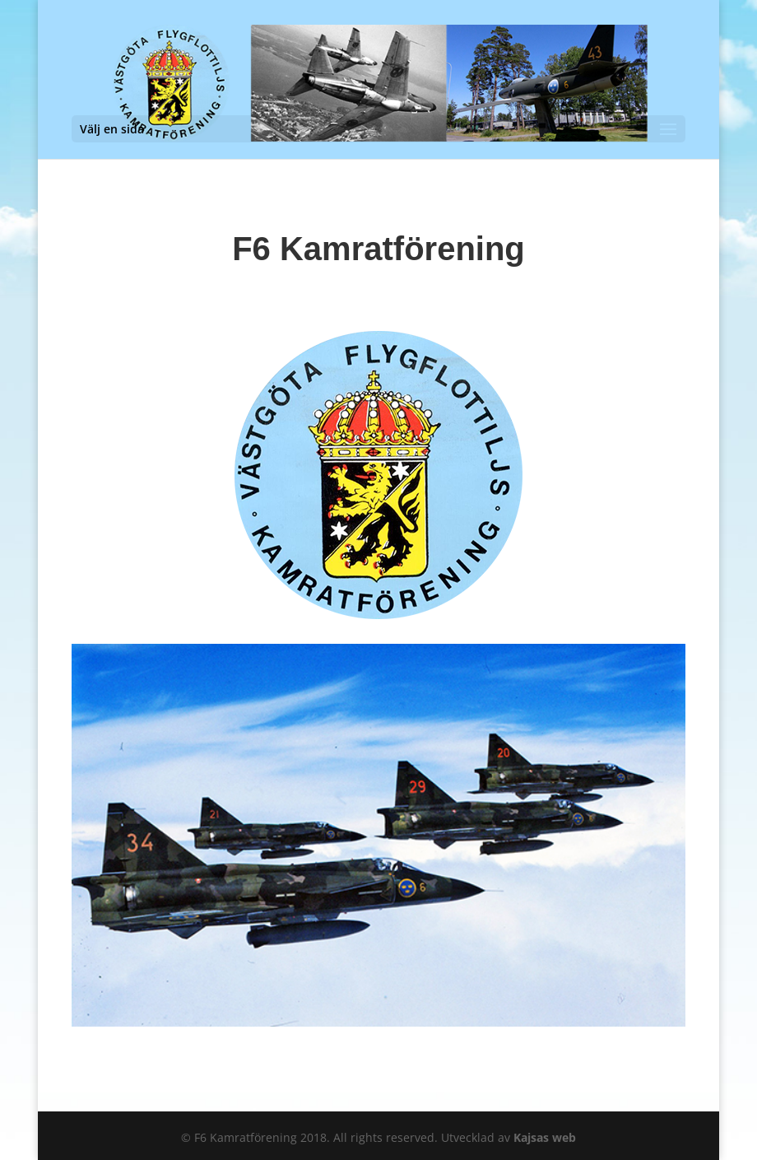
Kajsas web (544, 1137)
